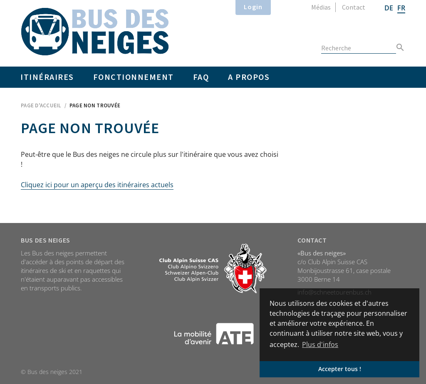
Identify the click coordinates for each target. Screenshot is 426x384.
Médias (321, 7)
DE (388, 7)
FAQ (201, 77)
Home (95, 32)
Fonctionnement (133, 77)
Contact (353, 7)
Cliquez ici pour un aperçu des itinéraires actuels (97, 184)
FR (401, 7)
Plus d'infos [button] (320, 344)
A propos (249, 77)
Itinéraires (47, 77)
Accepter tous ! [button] (339, 369)
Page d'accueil (41, 105)
